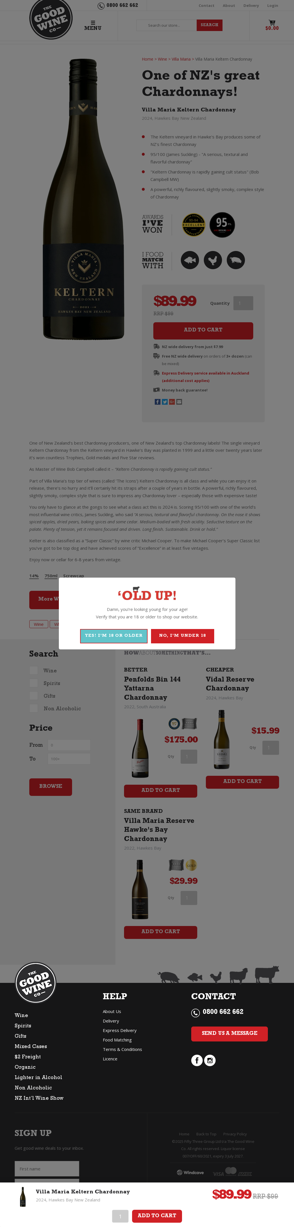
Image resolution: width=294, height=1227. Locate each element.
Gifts (20, 1036)
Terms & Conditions (122, 1049)
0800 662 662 (223, 1012)
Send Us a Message (229, 1034)
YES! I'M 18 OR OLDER (114, 636)
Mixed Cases (31, 1047)
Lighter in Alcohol (38, 1078)
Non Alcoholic (33, 1088)
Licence (110, 1059)
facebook (197, 1060)
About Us (112, 1011)
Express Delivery (120, 1030)
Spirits (23, 1026)
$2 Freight (28, 1057)
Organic (25, 1067)
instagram (210, 1060)
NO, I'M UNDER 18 (182, 636)
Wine (21, 1016)
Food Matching (117, 1040)
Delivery (111, 1021)
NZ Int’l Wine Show (39, 1098)
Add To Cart (157, 1216)
